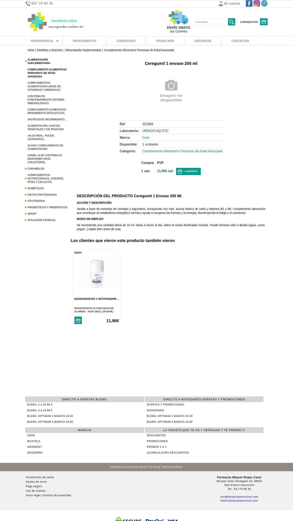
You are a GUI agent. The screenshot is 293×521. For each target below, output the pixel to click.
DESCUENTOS (156, 435)
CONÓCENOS (126, 40)
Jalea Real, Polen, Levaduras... (41, 137)
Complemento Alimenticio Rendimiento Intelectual (47, 111)
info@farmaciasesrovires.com (239, 496)
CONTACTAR (240, 40)
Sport (32, 213)
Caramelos (36, 168)
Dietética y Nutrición (50, 50)
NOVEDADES (155, 410)
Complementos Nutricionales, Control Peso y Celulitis (46, 178)
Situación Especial (42, 220)
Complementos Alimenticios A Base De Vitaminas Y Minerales (44, 86)
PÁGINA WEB (165, 40)
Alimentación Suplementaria (83, 50)
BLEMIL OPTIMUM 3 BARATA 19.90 (50, 421)
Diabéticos (36, 188)
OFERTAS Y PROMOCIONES (165, 404)
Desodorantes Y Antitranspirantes (99, 299)
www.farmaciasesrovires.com (239, 500)
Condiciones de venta (40, 477)
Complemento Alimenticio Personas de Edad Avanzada (139, 50)
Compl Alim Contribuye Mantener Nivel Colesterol (45, 159)
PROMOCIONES (157, 441)
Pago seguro (34, 486)
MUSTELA (33, 441)
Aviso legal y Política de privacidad (48, 495)
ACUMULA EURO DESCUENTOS (168, 452)
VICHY (78, 252)
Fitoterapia (36, 201)
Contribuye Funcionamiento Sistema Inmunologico (46, 100)
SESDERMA (35, 452)
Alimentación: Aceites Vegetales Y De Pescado (46, 127)
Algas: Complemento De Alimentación (45, 147)
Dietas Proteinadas (42, 194)
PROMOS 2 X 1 (157, 446)
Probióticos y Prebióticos (48, 207)
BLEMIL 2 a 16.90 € (40, 404)
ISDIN (31, 435)
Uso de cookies (36, 490)
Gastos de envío (36, 481)
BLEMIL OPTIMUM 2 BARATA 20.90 (50, 416)
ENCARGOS (203, 40)
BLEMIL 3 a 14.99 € (40, 410)
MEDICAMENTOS (84, 40)
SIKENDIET (34, 446)
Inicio (31, 50)
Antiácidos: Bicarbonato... (47, 119)
